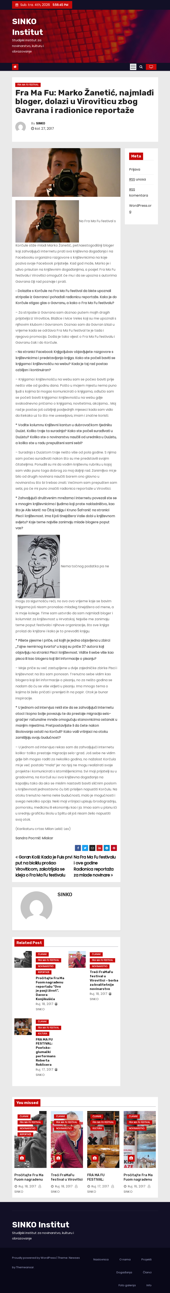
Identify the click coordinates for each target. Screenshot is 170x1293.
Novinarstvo (45, 966)
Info (149, 1281)
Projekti (146, 1255)
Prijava (134, 169)
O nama (125, 1255)
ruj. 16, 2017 (137, 1182)
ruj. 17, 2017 (44, 1069)
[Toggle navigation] (133, 67)
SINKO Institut (40, 1220)
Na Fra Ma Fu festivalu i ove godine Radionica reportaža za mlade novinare (95, 866)
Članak (41, 954)
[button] (141, 67)
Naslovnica (101, 1255)
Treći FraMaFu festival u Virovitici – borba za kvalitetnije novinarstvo (103, 980)
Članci (147, 1268)
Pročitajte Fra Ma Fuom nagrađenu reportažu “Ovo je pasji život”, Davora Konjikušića (49, 988)
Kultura (41, 1033)
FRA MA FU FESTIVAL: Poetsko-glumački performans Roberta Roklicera (45, 1052)
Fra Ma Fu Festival (28, 84)
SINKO (40, 123)
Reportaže (42, 972)
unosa (137, 179)
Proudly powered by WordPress (34, 1254)
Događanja (124, 1268)
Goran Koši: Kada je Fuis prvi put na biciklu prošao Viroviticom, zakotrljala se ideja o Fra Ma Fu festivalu (43, 866)
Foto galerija (127, 1281)
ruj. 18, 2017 (44, 1004)
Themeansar (25, 1263)
